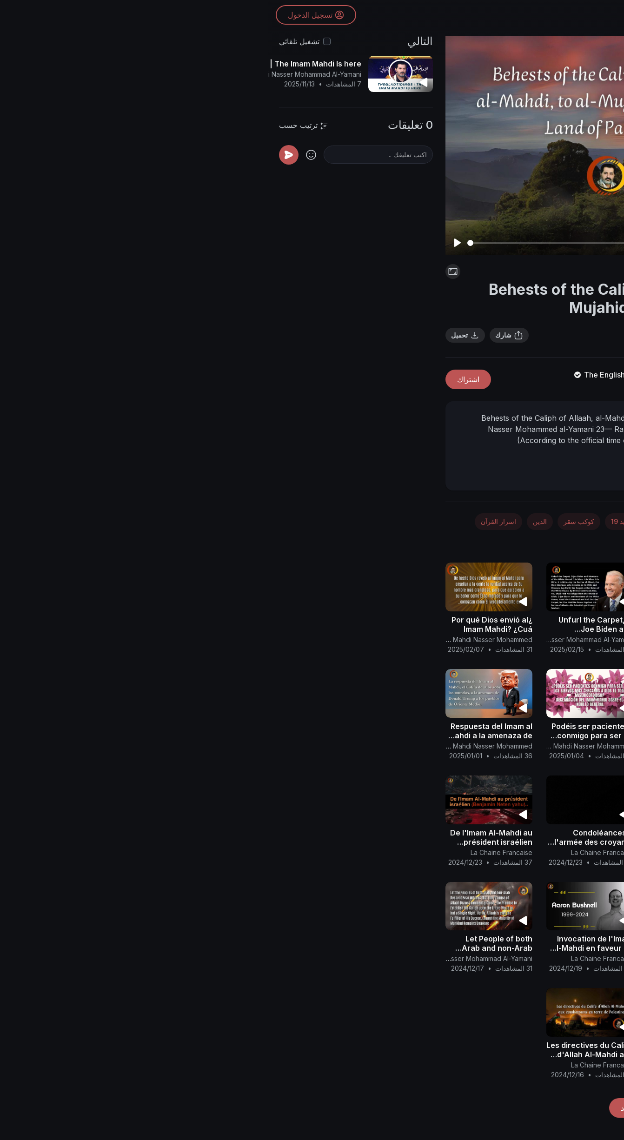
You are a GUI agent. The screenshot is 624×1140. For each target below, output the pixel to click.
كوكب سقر (311, 521)
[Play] (189, 242)
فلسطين (445, 271)
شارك (241, 335)
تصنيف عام (505, 543)
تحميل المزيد (372, 1108)
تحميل (197, 335)
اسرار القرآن (230, 521)
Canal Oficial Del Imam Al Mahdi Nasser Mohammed (186, 639)
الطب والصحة (426, 521)
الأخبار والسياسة (538, 521)
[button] (601, 556)
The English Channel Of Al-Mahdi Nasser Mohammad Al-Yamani (422, 374)
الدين (272, 521)
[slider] (319, 243)
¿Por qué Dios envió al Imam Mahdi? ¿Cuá (224, 624)
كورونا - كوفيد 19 (367, 521)
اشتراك (200, 379)
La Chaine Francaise (334, 852)
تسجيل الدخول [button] (49, 16)
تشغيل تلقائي (31, 41)
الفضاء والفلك (480, 521)
